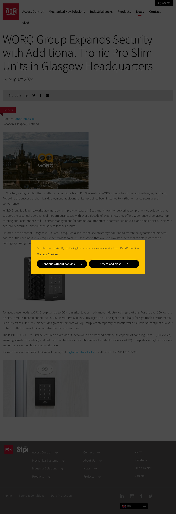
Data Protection (129, 248)
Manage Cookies (47, 254)
